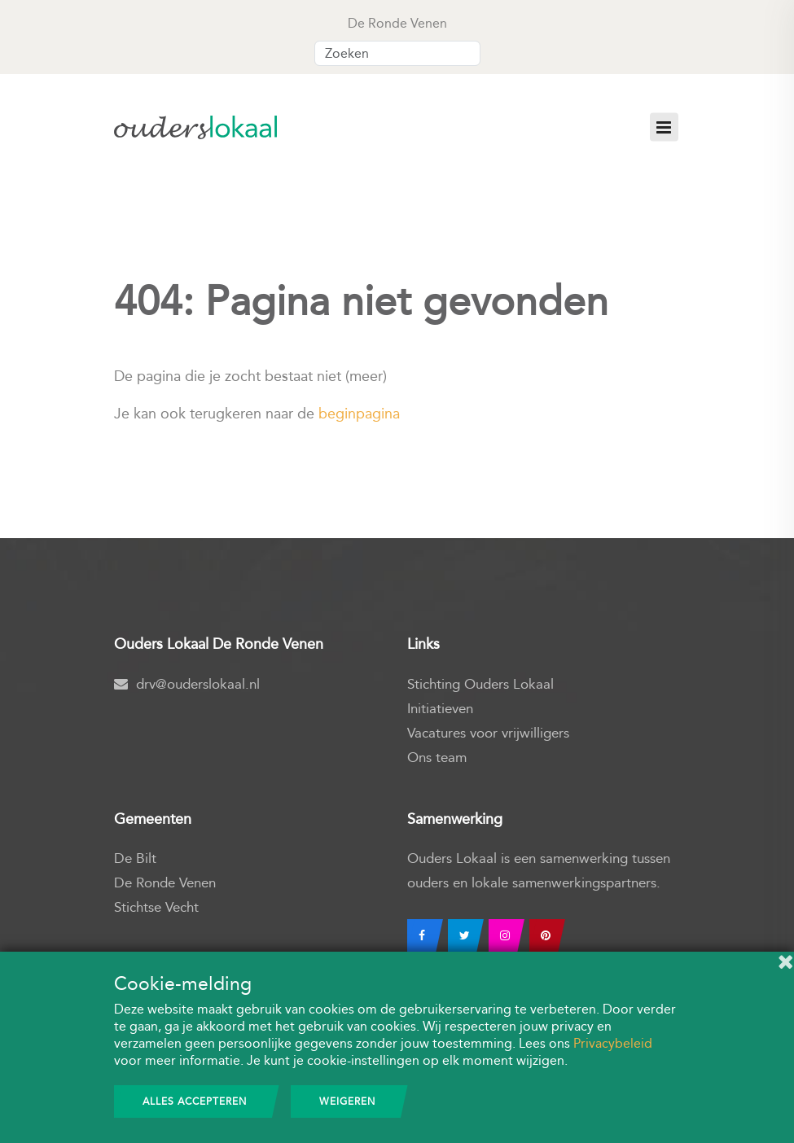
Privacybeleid (612, 1043)
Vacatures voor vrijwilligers (488, 733)
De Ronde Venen (165, 882)
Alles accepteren (195, 1101)
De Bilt (135, 858)
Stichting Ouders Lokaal (480, 684)
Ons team (437, 757)
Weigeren (347, 1101)
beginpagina (359, 414)
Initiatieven (440, 708)
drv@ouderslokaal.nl (187, 684)
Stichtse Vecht (156, 907)
